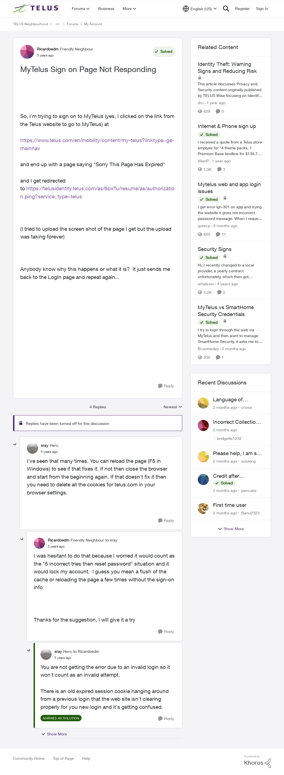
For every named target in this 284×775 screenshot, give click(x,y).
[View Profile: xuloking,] (203, 456)
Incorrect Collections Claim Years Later (237, 422)
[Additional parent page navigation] (57, 24)
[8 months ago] (233, 349)
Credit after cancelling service (234, 476)
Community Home (29, 758)
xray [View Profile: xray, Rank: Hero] (44, 445)
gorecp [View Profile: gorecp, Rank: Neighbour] (204, 225)
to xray (111, 540)
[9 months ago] (224, 226)
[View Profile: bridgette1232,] (203, 425)
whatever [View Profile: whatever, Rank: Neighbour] (206, 283)
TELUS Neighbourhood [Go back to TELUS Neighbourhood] (30, 24)
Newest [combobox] (173, 407)
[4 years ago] (226, 284)
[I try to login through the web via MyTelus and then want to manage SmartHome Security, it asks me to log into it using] (231, 336)
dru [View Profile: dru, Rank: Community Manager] (201, 102)
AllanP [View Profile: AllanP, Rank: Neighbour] (203, 160)
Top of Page (63, 758)
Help (86, 758)
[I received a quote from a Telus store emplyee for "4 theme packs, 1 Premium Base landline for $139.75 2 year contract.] (231, 147)
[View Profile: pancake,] (203, 479)
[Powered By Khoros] (257, 761)
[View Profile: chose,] (203, 403)
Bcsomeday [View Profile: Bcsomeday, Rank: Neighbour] (208, 349)
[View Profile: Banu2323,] (203, 508)
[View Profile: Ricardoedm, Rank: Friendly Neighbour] (27, 52)
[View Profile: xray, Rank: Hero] (32, 448)
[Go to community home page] (37, 8)
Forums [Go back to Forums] (72, 24)
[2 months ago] (225, 407)
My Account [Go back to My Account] (93, 24)
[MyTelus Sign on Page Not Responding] (49, 451)
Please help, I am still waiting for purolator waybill (237, 453)
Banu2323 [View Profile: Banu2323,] (250, 512)
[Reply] (166, 386)
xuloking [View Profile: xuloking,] (248, 461)
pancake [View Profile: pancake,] (249, 490)
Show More (54, 734)
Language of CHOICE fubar (230, 399)
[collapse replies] (15, 444)
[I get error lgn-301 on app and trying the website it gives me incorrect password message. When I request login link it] (231, 212)
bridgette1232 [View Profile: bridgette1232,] (229, 438)
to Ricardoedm (86, 651)
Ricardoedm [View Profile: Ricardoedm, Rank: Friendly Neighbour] (48, 49)
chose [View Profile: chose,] (246, 407)
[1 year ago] (215, 103)
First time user (229, 505)
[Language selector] (199, 8)
